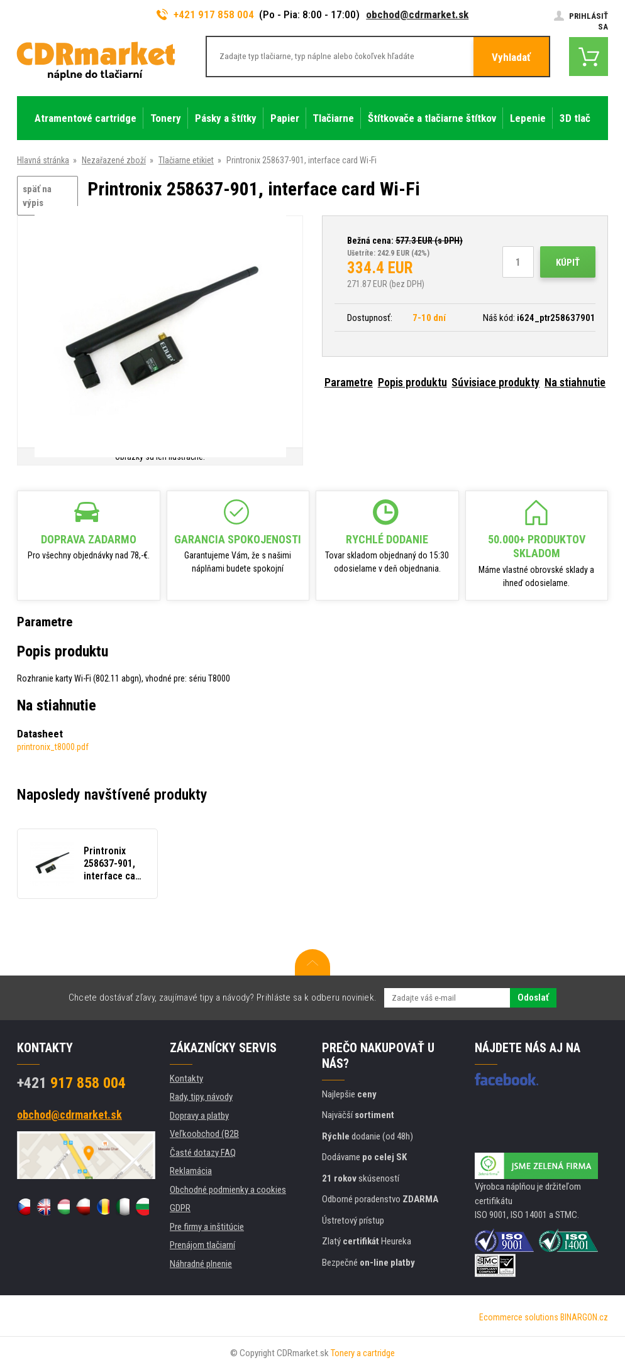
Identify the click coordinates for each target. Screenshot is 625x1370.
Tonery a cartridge (363, 1353)
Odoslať (533, 997)
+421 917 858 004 (206, 14)
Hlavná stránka (43, 160)
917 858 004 (71, 1083)
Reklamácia (191, 1171)
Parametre (348, 382)
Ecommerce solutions (518, 1317)
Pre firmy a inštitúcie (207, 1226)
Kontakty (186, 1078)
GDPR (180, 1208)
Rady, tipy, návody (201, 1096)
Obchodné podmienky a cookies (228, 1189)
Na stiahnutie (575, 382)
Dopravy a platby (199, 1115)
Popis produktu (412, 382)
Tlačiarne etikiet (186, 160)
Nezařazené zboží (114, 160)
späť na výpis (37, 196)
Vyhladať (511, 57)
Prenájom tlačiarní (202, 1245)
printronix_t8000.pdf (53, 747)
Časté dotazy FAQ (203, 1152)
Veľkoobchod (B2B (204, 1133)
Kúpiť (568, 262)
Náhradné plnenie (201, 1263)
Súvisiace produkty (495, 382)
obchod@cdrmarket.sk (417, 14)
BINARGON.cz (584, 1317)
